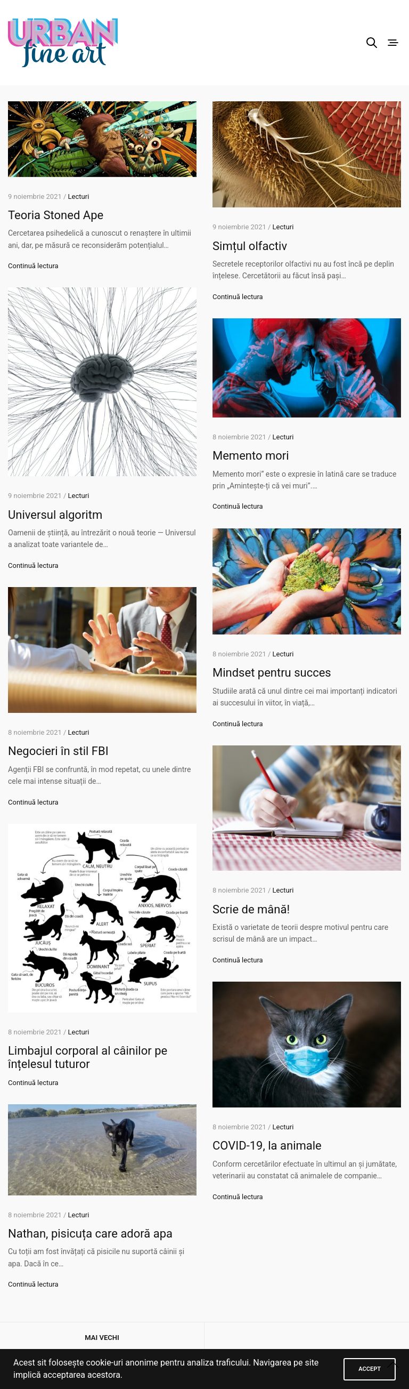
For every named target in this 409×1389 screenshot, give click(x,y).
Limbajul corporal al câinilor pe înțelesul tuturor (87, 1057)
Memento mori (250, 455)
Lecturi (78, 196)
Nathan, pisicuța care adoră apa (90, 1233)
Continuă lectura (33, 266)
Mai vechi (102, 1338)
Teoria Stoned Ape (55, 215)
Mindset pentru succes (271, 672)
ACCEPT (369, 1369)
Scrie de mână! (251, 909)
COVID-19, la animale (267, 1145)
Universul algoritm (55, 514)
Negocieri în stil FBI (58, 751)
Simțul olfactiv (249, 246)
